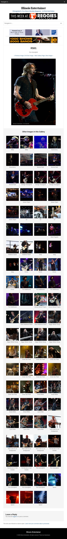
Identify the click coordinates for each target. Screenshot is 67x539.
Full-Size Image (29, 55)
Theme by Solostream (44, 535)
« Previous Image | (19, 55)
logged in (15, 516)
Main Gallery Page (39, 55)
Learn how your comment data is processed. (37, 523)
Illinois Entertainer (33, 8)
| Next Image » (49, 55)
